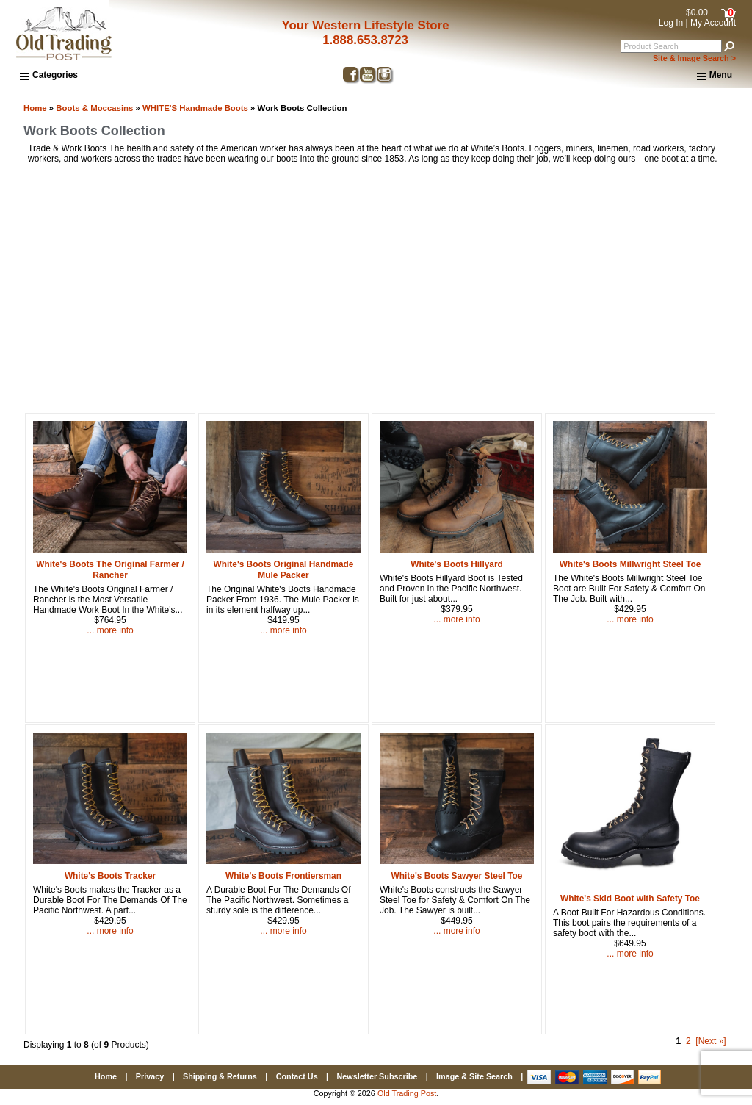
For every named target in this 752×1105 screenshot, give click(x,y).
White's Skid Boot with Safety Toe (630, 898)
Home (35, 108)
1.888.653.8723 (365, 40)
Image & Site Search (474, 1076)
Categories (49, 75)
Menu (714, 76)
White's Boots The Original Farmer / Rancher (110, 569)
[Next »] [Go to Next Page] (710, 1041)
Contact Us (297, 1076)
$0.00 (697, 12)
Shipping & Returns (220, 1076)
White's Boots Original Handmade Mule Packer (284, 569)
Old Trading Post (406, 1093)
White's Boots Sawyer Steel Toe (457, 876)
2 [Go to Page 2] (688, 1041)
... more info (110, 630)
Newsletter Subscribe (376, 1076)
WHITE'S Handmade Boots (195, 108)
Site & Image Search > (694, 58)
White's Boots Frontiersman (283, 876)
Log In (671, 23)
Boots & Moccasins (94, 108)
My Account (713, 23)
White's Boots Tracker (110, 876)
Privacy (150, 1076)
